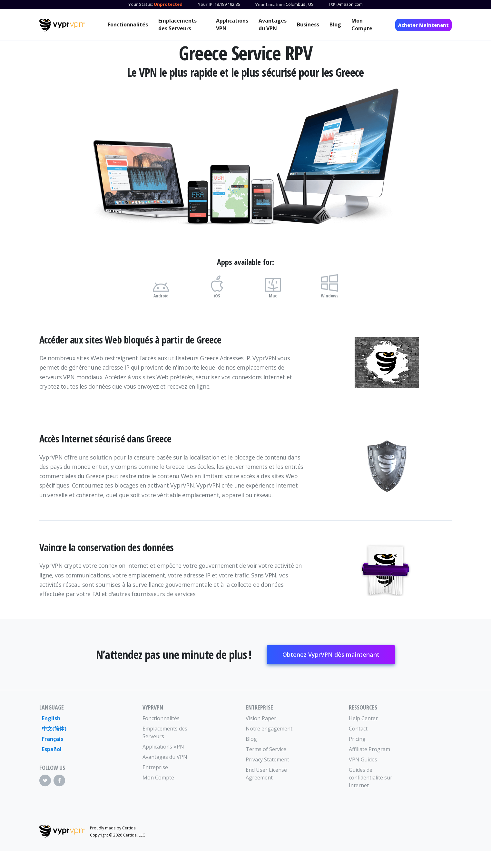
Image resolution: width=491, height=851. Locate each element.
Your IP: (205, 4)
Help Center (363, 718)
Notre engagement (269, 728)
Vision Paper (261, 718)
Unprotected (168, 4)
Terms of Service (266, 749)
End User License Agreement (266, 773)
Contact (358, 728)
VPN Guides (363, 759)
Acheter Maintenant (423, 25)
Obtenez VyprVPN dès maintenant (330, 654)
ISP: (333, 4)
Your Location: (270, 4)
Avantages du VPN (273, 24)
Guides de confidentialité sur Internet (370, 777)
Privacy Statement (267, 759)
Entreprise (155, 767)
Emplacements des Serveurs (177, 24)
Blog (335, 24)
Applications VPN (232, 24)
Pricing (357, 738)
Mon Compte (361, 24)
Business (308, 24)
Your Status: (140, 4)
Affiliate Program (369, 749)
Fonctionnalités (128, 24)
